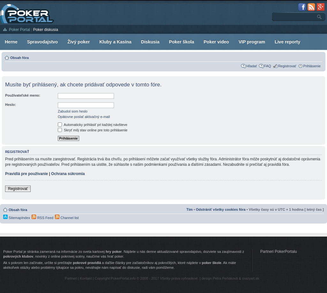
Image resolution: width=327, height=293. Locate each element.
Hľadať (251, 66)
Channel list (67, 218)
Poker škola (181, 41)
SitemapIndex (16, 218)
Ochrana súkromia (68, 174)
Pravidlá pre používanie (26, 174)
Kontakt (86, 278)
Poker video (216, 41)
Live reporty (287, 41)
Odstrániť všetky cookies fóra (221, 209)
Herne (11, 41)
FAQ (267, 66)
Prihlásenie (312, 66)
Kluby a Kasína (115, 41)
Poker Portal (19, 29)
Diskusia (150, 41)
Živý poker (78, 41)
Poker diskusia (45, 29)
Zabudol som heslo (72, 111)
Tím (189, 209)
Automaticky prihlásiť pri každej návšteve (92, 125)
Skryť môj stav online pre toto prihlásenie (92, 130)
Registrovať (287, 66)
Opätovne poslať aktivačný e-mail (84, 117)
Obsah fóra (19, 58)
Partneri (71, 278)
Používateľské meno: (22, 95)
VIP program (252, 41)
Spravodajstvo (42, 41)
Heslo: (10, 104)
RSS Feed (42, 218)
